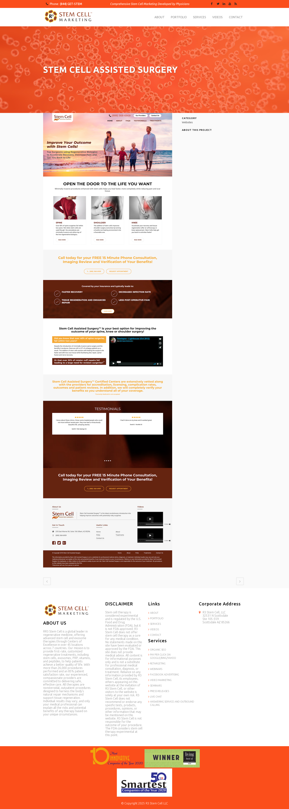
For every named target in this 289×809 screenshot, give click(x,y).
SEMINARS (156, 685)
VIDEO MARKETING (161, 680)
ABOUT (154, 612)
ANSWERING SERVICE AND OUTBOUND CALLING (172, 703)
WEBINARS (156, 669)
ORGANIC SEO (158, 649)
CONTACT (155, 634)
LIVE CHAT (156, 696)
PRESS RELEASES (159, 691)
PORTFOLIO (156, 618)
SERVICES (155, 623)
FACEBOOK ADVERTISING (164, 674)
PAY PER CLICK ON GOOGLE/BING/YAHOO (163, 656)
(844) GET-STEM (71, 4)
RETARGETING (158, 663)
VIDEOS (154, 629)
